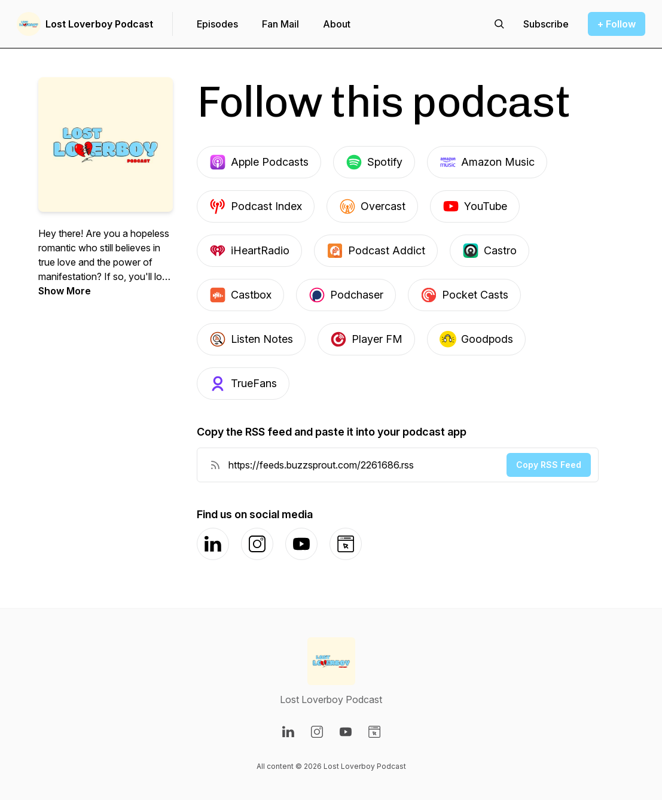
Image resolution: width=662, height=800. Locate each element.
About (336, 24)
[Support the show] (546, 24)
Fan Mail (280, 24)
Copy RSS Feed (548, 465)
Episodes (217, 24)
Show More (64, 291)
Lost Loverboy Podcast (99, 24)
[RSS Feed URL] (215, 465)
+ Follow (616, 24)
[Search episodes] (499, 24)
